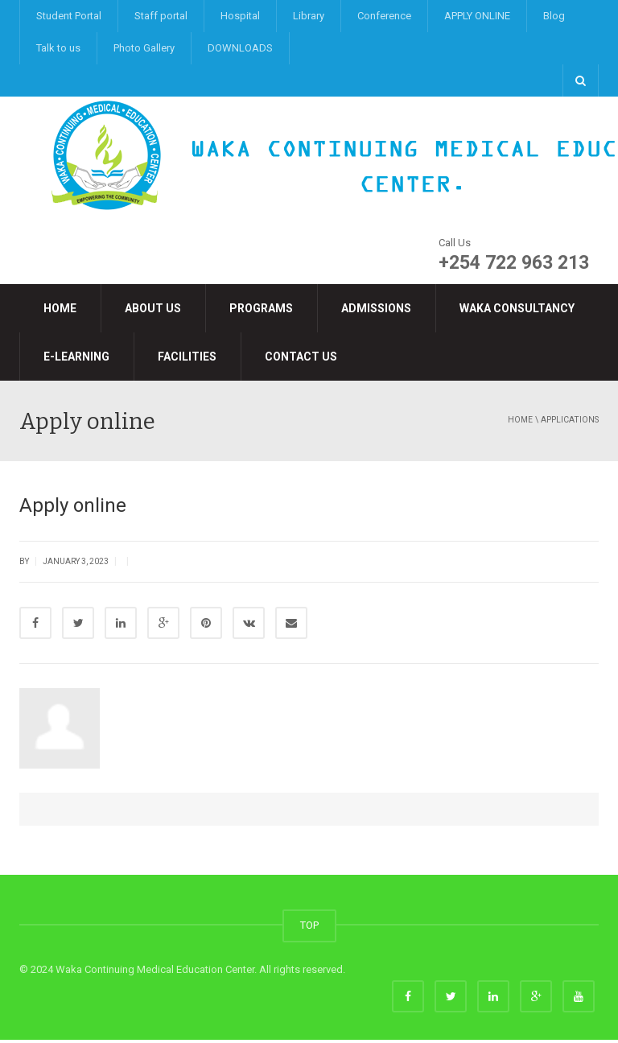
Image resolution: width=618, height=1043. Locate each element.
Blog (554, 16)
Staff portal (160, 16)
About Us (153, 308)
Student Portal (68, 16)
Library (308, 16)
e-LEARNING (76, 356)
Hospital (240, 16)
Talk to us (58, 48)
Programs (261, 308)
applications (570, 419)
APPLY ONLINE (477, 16)
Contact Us (301, 356)
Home (59, 308)
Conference (384, 16)
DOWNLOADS (240, 48)
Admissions (376, 308)
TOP (309, 928)
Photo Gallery (144, 48)
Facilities (187, 356)
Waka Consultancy (517, 308)
